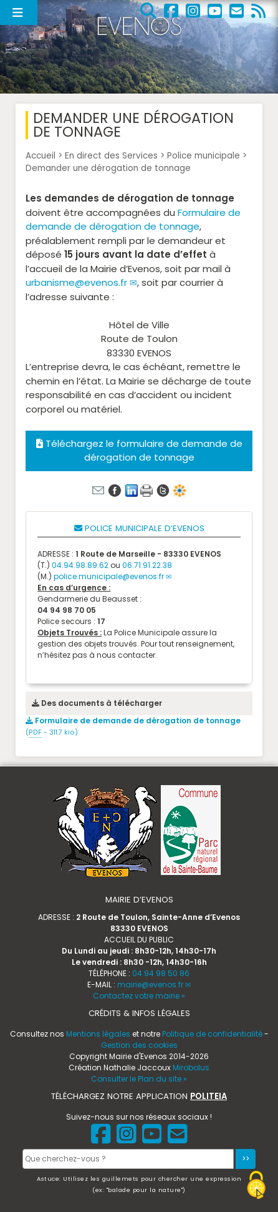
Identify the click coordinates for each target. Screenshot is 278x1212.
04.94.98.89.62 (80, 565)
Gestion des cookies (139, 1045)
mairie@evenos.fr (150, 984)
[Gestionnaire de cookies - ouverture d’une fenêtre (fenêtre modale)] (256, 1187)
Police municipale (203, 156)
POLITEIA (208, 1096)
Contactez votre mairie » (139, 995)
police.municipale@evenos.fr (109, 576)
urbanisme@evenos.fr (76, 282)
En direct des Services (111, 156)
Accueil (40, 156)
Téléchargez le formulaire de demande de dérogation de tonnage (139, 450)
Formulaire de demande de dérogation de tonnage (133, 219)
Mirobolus (191, 1067)
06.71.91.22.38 (147, 565)
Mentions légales (98, 1034)
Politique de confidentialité (212, 1034)
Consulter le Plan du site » (139, 1078)
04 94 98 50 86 (160, 973)
